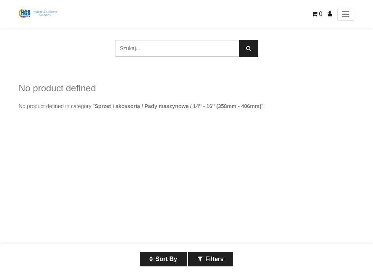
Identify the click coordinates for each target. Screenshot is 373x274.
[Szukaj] (248, 48)
